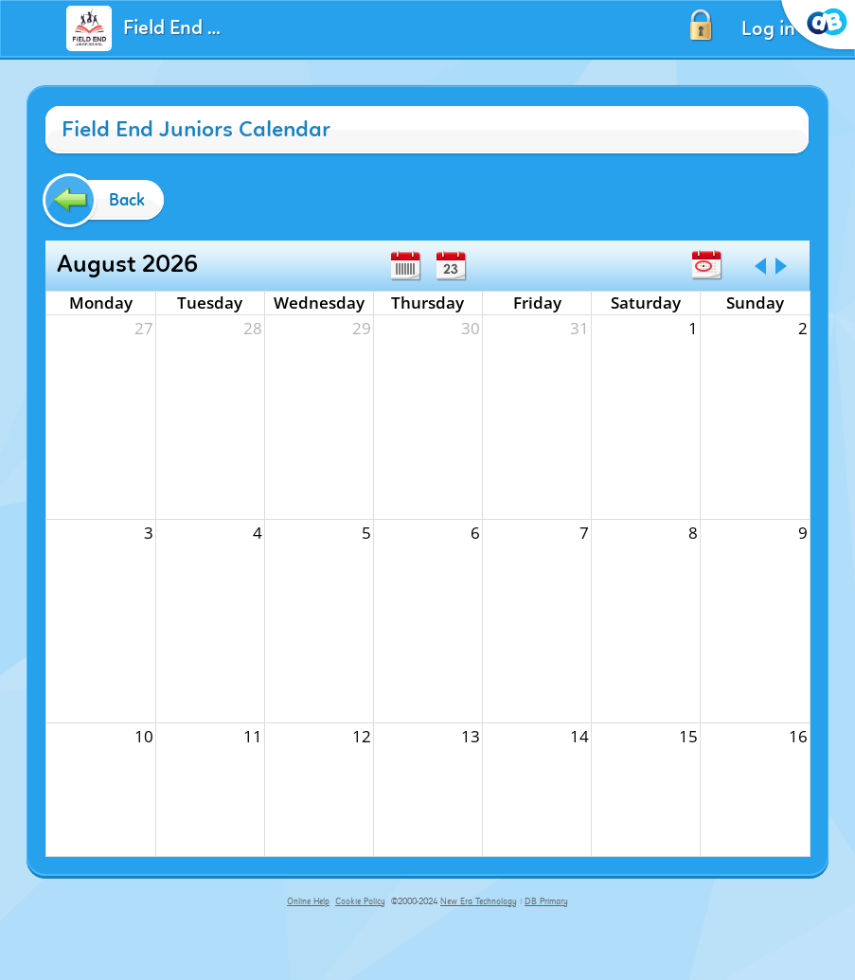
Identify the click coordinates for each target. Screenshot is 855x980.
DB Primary (546, 901)
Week (405, 266)
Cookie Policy (360, 901)
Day (451, 266)
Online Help (308, 901)
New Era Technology (478, 901)
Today (706, 265)
